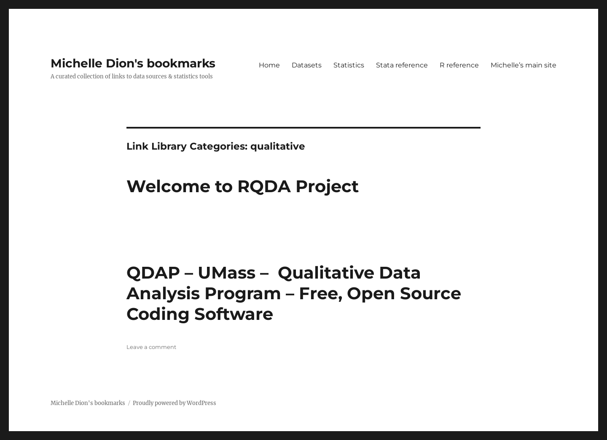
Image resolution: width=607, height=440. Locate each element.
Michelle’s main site (523, 65)
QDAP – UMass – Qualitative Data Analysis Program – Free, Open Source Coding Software (293, 293)
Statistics (348, 65)
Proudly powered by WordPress (174, 403)
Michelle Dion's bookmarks (133, 63)
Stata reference (402, 65)
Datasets (307, 65)
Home (269, 65)
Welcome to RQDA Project (242, 186)
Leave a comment (151, 346)
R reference (459, 65)
